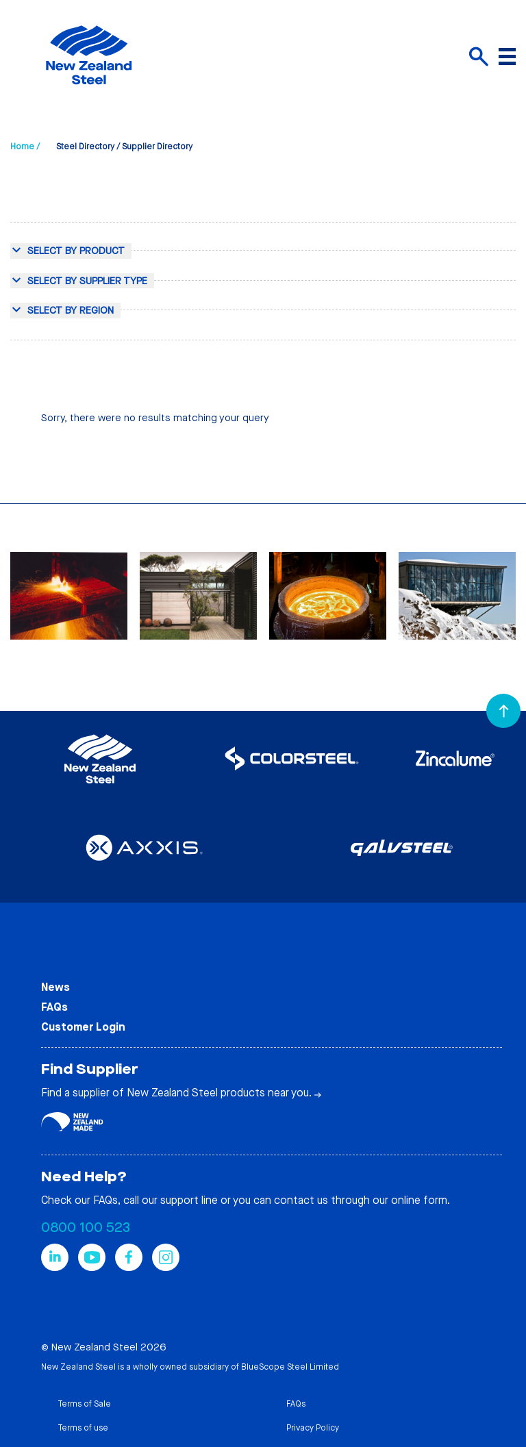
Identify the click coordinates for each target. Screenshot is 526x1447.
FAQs (54, 1007)
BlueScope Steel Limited (290, 1366)
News (55, 987)
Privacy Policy (312, 1427)
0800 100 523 (85, 1227)
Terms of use (83, 1427)
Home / (25, 146)
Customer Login (83, 1026)
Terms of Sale (84, 1403)
